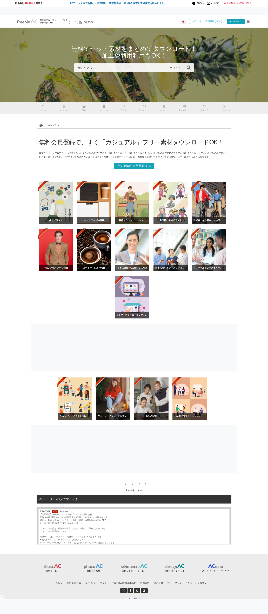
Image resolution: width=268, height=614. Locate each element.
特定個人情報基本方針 (125, 583)
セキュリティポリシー (197, 583)
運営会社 (158, 583)
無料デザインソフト (175, 571)
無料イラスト (52, 571)
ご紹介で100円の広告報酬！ (236, 3)
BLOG (88, 22)
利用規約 (145, 583)
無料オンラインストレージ (215, 570)
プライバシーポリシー (97, 583)
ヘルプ (59, 583)
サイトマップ (174, 583)
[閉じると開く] (2, 597)
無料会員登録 (74, 583)
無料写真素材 (93, 570)
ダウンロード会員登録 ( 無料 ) (207, 21)
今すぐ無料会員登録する (134, 166)
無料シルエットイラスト (134, 571)
